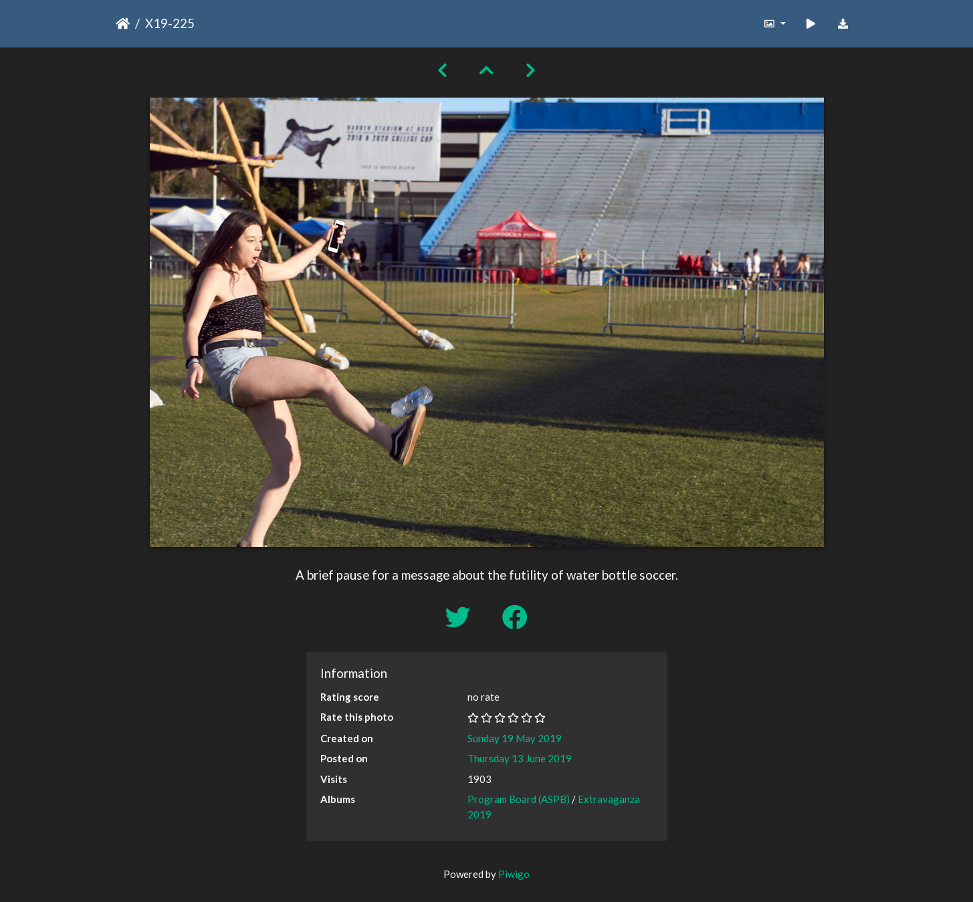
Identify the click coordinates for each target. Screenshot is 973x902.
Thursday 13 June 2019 (519, 758)
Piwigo (514, 874)
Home (123, 23)
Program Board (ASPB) (518, 799)
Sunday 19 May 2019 (514, 738)
